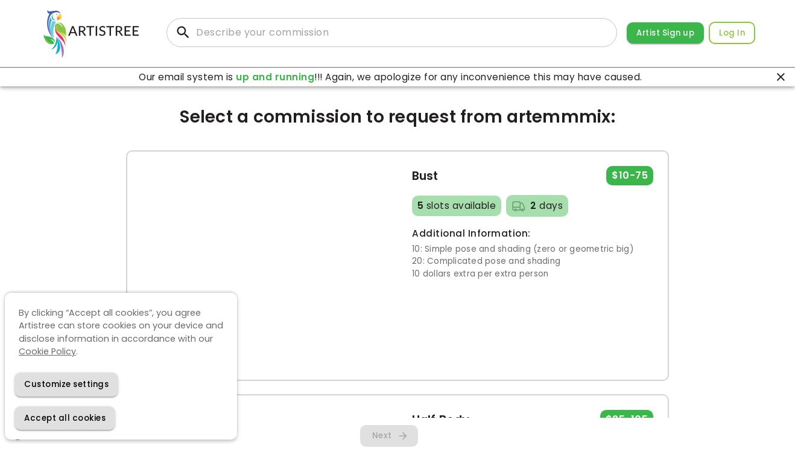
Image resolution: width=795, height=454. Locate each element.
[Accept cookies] (64, 418)
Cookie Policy (47, 351)
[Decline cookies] (66, 384)
